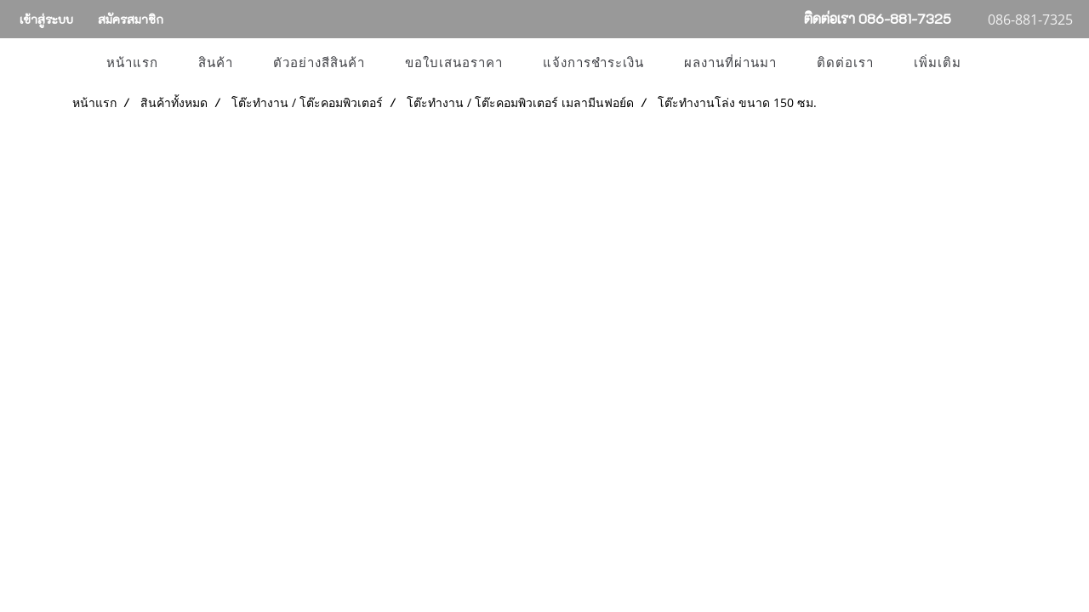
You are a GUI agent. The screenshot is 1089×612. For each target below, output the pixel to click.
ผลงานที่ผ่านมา (730, 63)
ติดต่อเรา (845, 63)
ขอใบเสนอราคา (454, 63)
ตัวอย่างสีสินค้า (319, 63)
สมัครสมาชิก (130, 19)
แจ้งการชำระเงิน (593, 63)
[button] (996, 63)
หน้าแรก (132, 63)
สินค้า (215, 63)
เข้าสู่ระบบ (46, 19)
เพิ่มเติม (937, 63)
